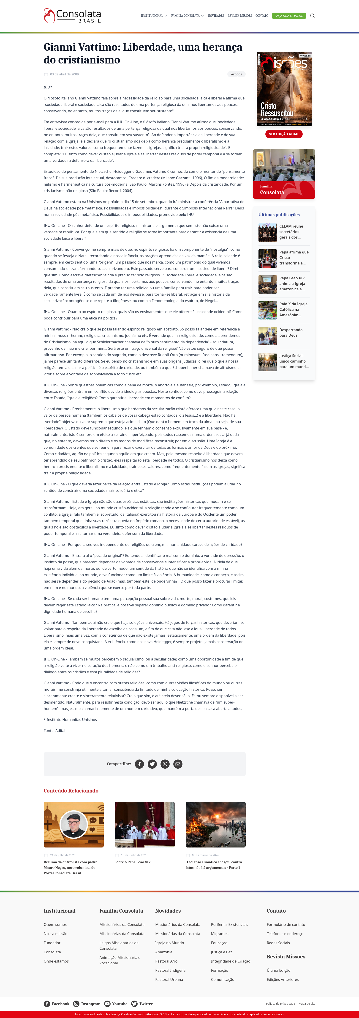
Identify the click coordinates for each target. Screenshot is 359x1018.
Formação (219, 970)
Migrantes (219, 933)
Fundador (52, 942)
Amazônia (163, 952)
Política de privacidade (280, 1004)
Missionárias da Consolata (122, 933)
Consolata (52, 952)
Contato (262, 16)
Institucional (154, 16)
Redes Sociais (278, 942)
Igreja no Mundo (169, 942)
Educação (219, 942)
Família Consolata (187, 16)
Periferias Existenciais (229, 924)
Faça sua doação (289, 16)
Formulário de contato (286, 924)
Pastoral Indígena (170, 970)
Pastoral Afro (166, 961)
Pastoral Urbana (169, 979)
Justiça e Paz (221, 952)
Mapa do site (307, 1004)
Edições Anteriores (283, 979)
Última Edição (278, 970)
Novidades (216, 16)
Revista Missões (240, 16)
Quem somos (55, 924)
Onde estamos (56, 961)
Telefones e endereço (285, 933)
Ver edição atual (284, 134)
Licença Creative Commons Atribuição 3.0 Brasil (141, 1014)
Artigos (236, 74)
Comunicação (222, 979)
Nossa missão (55, 933)
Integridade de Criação (230, 961)
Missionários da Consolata (122, 924)
